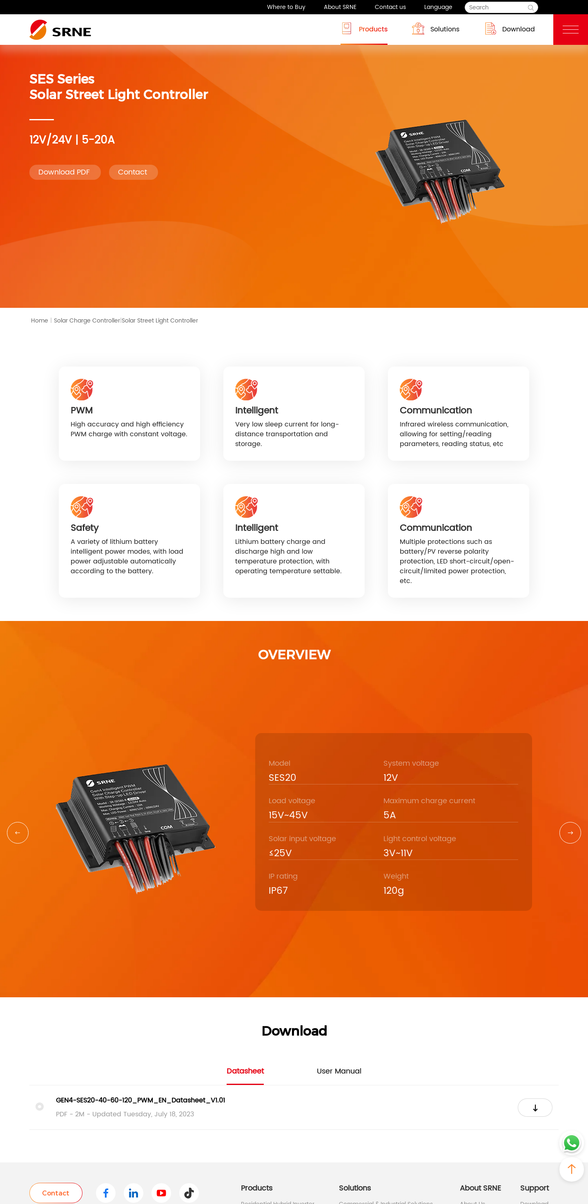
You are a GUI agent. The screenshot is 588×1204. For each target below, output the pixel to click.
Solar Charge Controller (88, 321)
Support (534, 1188)
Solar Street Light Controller (160, 320)
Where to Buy (286, 7)
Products (364, 28)
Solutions (435, 28)
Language (438, 7)
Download (509, 28)
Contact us (390, 7)
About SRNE (340, 7)
